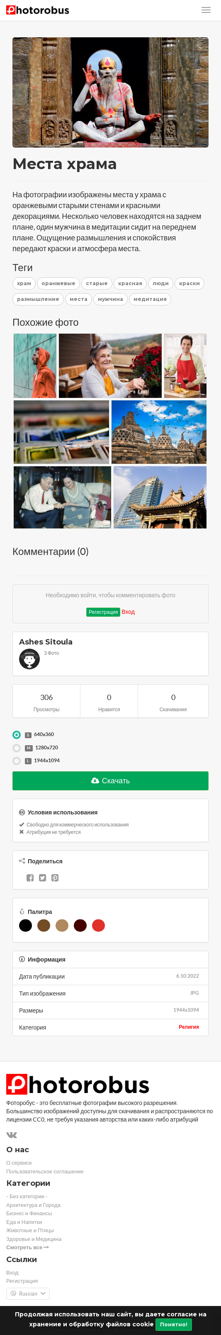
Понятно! (173, 1324)
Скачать (110, 780)
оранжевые (58, 283)
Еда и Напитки (24, 1222)
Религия (189, 1027)
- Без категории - (27, 1196)
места (78, 299)
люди (161, 283)
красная (130, 283)
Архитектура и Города (33, 1205)
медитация (150, 299)
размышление (38, 299)
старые (97, 283)
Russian (28, 1294)
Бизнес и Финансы (29, 1213)
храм (24, 283)
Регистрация (103, 612)
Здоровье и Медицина (33, 1239)
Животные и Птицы (30, 1230)
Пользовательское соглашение (45, 1171)
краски (189, 283)
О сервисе (19, 1163)
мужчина (110, 299)
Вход (128, 611)
